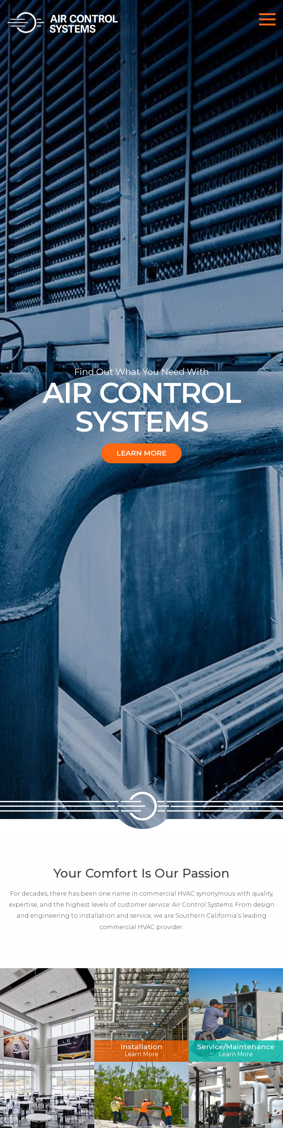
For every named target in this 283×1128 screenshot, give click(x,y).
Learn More (141, 453)
